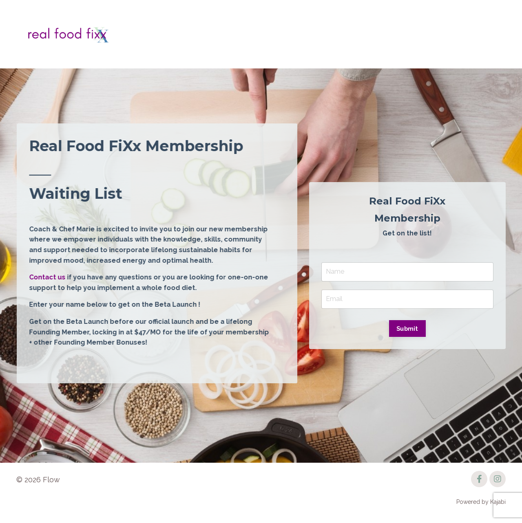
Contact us (48, 277)
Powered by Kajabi (481, 502)
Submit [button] (407, 328)
